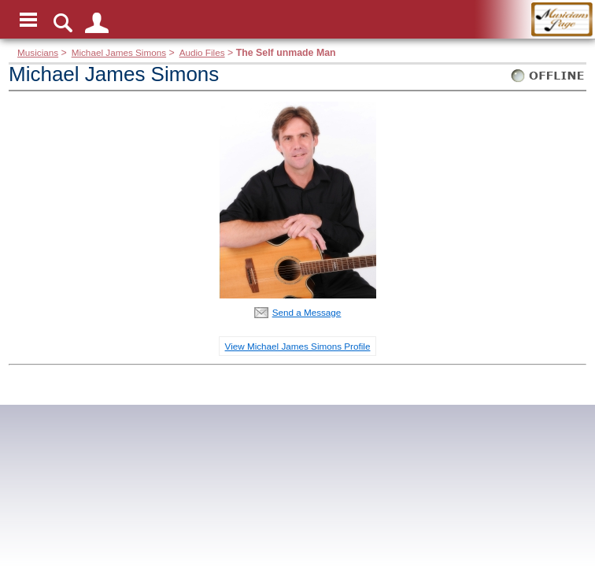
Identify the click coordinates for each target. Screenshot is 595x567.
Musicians (37, 52)
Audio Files (202, 52)
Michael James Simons (119, 52)
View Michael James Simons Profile (298, 346)
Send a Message (307, 312)
